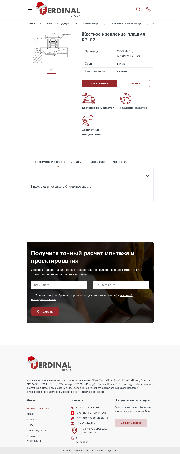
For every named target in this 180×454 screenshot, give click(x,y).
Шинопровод (90, 23)
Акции (30, 414)
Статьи (31, 436)
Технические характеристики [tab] (58, 162)
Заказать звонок (131, 422)
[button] (138, 9)
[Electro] (57, 9)
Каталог (135, 83)
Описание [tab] (97, 162)
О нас (30, 425)
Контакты (32, 419)
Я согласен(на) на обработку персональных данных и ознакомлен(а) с (82, 297)
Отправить (45, 311)
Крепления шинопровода (126, 23)
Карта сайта (34, 440)
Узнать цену (99, 83)
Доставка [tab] (120, 162)
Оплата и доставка (38, 430)
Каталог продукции (58, 23)
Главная (31, 23)
